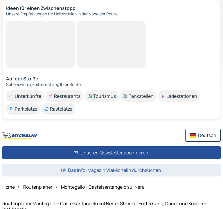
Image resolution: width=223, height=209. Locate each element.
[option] (25, 96)
